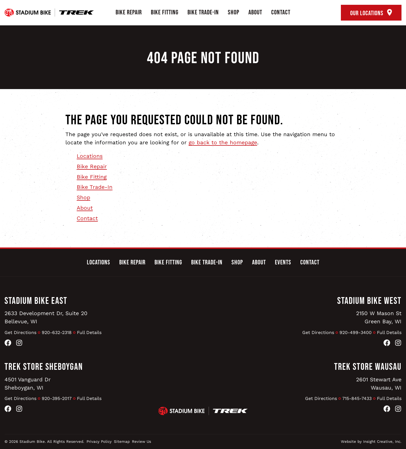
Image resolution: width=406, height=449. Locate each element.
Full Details (89, 332)
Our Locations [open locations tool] (371, 13)
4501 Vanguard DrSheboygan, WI (28, 383)
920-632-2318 (57, 332)
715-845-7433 (357, 398)
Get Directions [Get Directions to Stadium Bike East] (20, 332)
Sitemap (122, 441)
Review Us (141, 441)
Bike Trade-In (203, 12)
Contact (280, 12)
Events (283, 262)
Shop (233, 12)
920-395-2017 (57, 398)
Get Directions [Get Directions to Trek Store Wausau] (321, 398)
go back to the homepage (223, 142)
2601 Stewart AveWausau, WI (378, 383)
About (255, 12)
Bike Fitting (164, 12)
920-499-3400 (355, 332)
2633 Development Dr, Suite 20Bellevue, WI (46, 317)
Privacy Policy (99, 441)
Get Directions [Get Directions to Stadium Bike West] (318, 332)
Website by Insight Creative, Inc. (371, 441)
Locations (90, 156)
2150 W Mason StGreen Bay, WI (378, 317)
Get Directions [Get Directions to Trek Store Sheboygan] (20, 398)
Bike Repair (129, 12)
